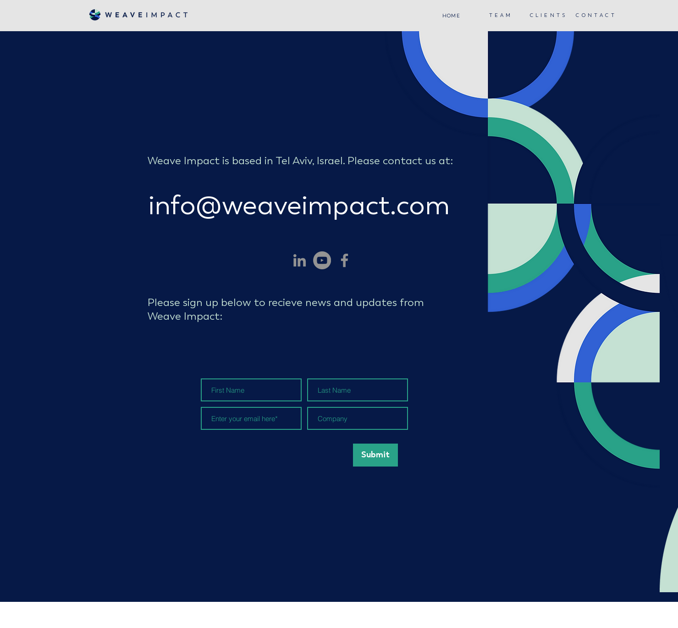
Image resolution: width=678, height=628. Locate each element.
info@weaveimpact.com (299, 205)
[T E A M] (501, 15)
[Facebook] (344, 260)
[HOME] (452, 15)
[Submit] (375, 455)
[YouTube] (322, 260)
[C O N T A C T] (596, 15)
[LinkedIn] (300, 260)
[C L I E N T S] (548, 15)
